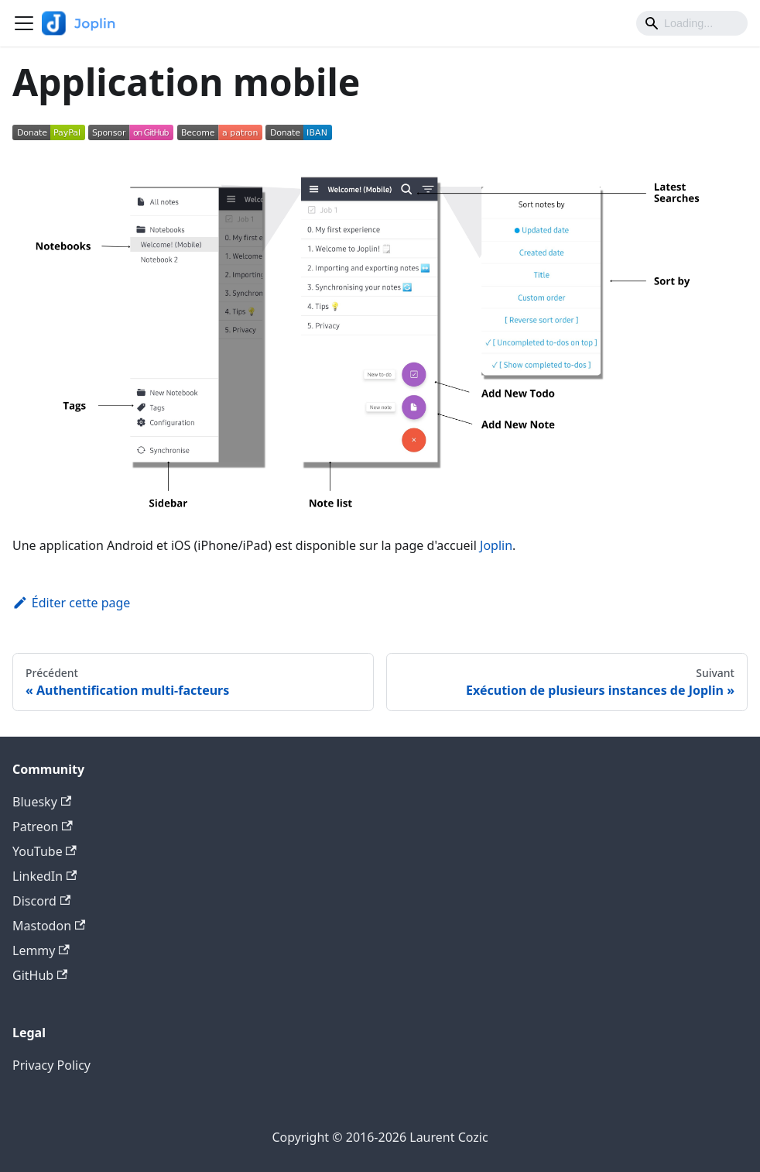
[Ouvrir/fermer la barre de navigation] (24, 23)
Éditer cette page (71, 602)
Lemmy (41, 950)
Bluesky (41, 801)
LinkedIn (44, 876)
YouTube (44, 851)
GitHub (39, 975)
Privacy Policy (51, 1065)
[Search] (692, 23)
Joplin (496, 545)
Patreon (42, 826)
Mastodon (48, 925)
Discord (41, 900)
